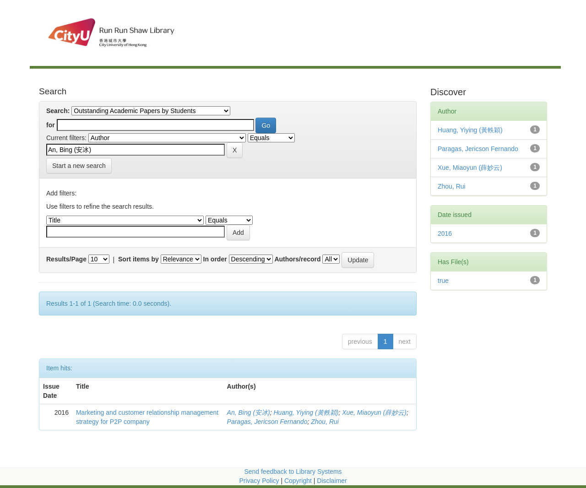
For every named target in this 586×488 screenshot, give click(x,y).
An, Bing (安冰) (248, 412)
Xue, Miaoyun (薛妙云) (374, 412)
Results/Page (66, 259)
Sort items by (138, 259)
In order (215, 259)
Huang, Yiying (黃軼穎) (305, 412)
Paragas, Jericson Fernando (267, 421)
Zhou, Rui (325, 421)
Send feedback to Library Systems (293, 471)
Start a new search (79, 165)
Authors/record (297, 259)
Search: (58, 110)
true (443, 280)
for (50, 125)
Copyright (299, 480)
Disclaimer (332, 480)
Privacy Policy (259, 480)
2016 (445, 233)
